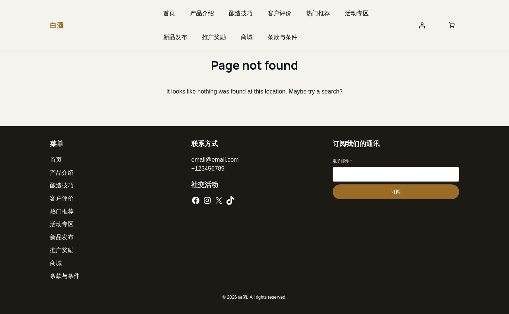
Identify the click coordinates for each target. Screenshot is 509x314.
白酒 (56, 25)
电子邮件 (342, 161)
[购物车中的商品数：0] (451, 25)
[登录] (421, 25)
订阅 (396, 191)
